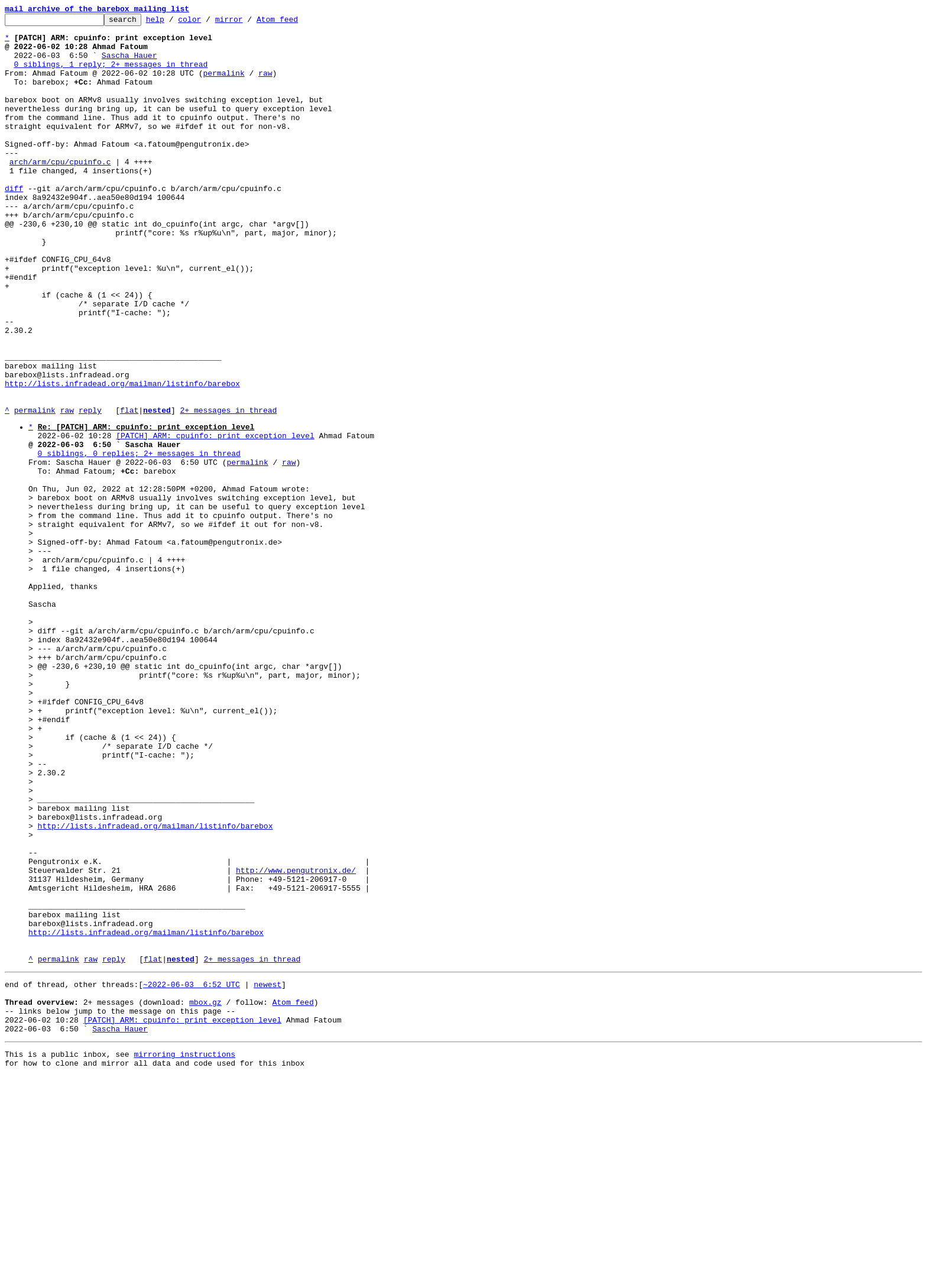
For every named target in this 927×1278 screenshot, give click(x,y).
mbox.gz (205, 1195)
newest (267, 1174)
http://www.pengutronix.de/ (296, 1040)
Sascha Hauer (129, 64)
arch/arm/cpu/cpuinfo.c (60, 191)
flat (129, 489)
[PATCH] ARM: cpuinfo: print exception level (215, 518)
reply (90, 489)
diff (14, 223)
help (173, 22)
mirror (247, 22)
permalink (223, 85)
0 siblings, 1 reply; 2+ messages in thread (111, 74)
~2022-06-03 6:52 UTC (191, 1174)
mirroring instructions (184, 1254)
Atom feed (295, 22)
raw (265, 85)
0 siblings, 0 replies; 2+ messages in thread (139, 540)
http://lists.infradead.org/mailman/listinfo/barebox (122, 457)
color (207, 22)
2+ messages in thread (228, 489)
